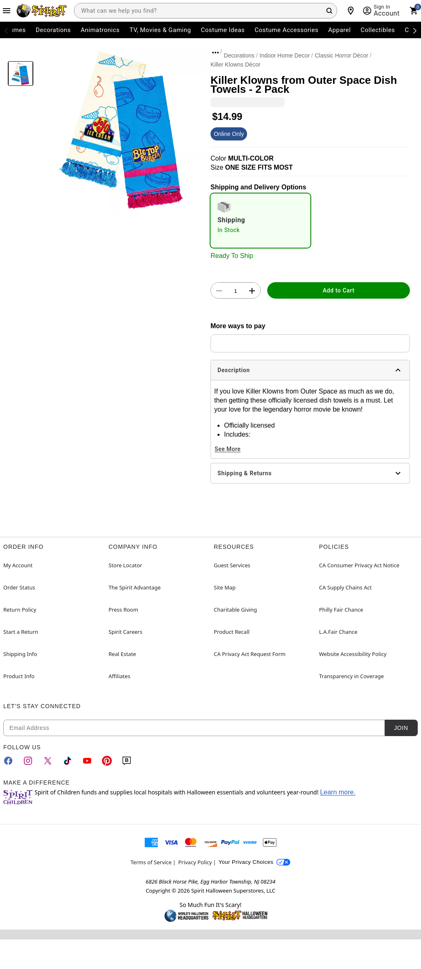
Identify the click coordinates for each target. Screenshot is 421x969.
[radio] (260, 220)
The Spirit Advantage (135, 587)
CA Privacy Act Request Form (249, 654)
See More (228, 449)
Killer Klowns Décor (235, 64)
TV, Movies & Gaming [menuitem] (160, 30)
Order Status (19, 587)
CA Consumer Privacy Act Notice (359, 565)
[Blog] (127, 761)
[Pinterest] (107, 761)
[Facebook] (8, 761)
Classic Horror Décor (341, 55)
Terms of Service (151, 862)
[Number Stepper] (235, 291)
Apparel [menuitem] (339, 30)
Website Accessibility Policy (352, 654)
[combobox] (205, 10)
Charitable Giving (235, 609)
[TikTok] (67, 761)
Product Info (19, 676)
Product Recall (232, 631)
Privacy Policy (195, 862)
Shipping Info (20, 654)
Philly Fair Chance (341, 609)
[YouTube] (87, 761)
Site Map (225, 587)
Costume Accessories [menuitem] (286, 30)
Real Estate (122, 654)
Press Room (123, 609)
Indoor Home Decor (284, 55)
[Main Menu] (6, 10)
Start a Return (20, 631)
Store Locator (125, 565)
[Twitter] (48, 761)
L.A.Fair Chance (338, 631)
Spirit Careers (125, 631)
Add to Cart (338, 290)
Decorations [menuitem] (53, 30)
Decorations (239, 55)
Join (401, 728)
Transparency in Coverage (351, 676)
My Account (17, 565)
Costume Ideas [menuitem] (223, 30)
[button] (122, 130)
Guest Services (232, 565)
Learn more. (337, 792)
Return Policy (19, 609)
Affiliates (119, 676)
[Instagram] (28, 761)
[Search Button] (329, 10)
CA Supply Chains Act (345, 587)
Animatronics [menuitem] (100, 30)
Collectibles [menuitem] (378, 30)
